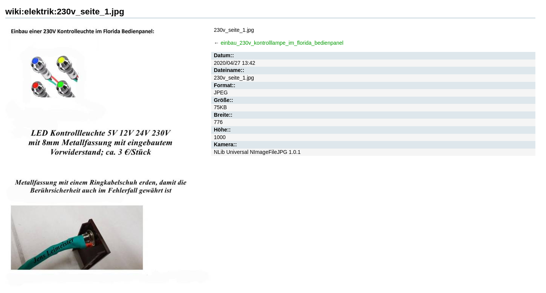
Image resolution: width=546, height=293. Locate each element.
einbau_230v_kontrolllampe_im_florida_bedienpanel (282, 43)
